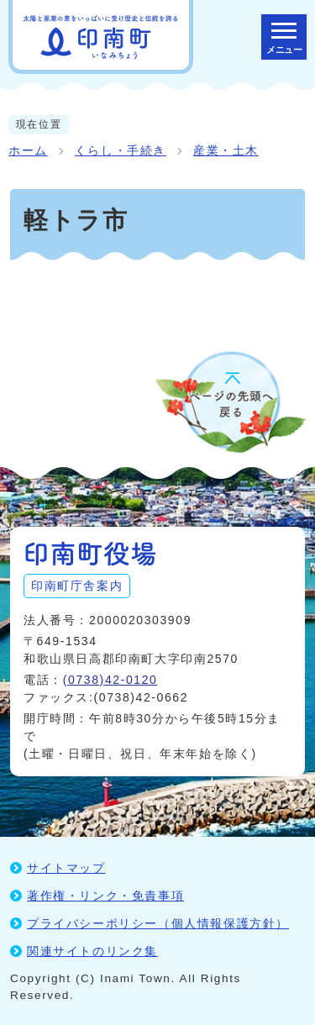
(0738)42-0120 (110, 679)
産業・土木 (226, 151)
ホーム (28, 151)
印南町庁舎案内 (77, 585)
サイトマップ (66, 868)
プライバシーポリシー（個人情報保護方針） (158, 923)
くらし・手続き (120, 151)
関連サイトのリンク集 (92, 951)
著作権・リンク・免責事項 (105, 895)
